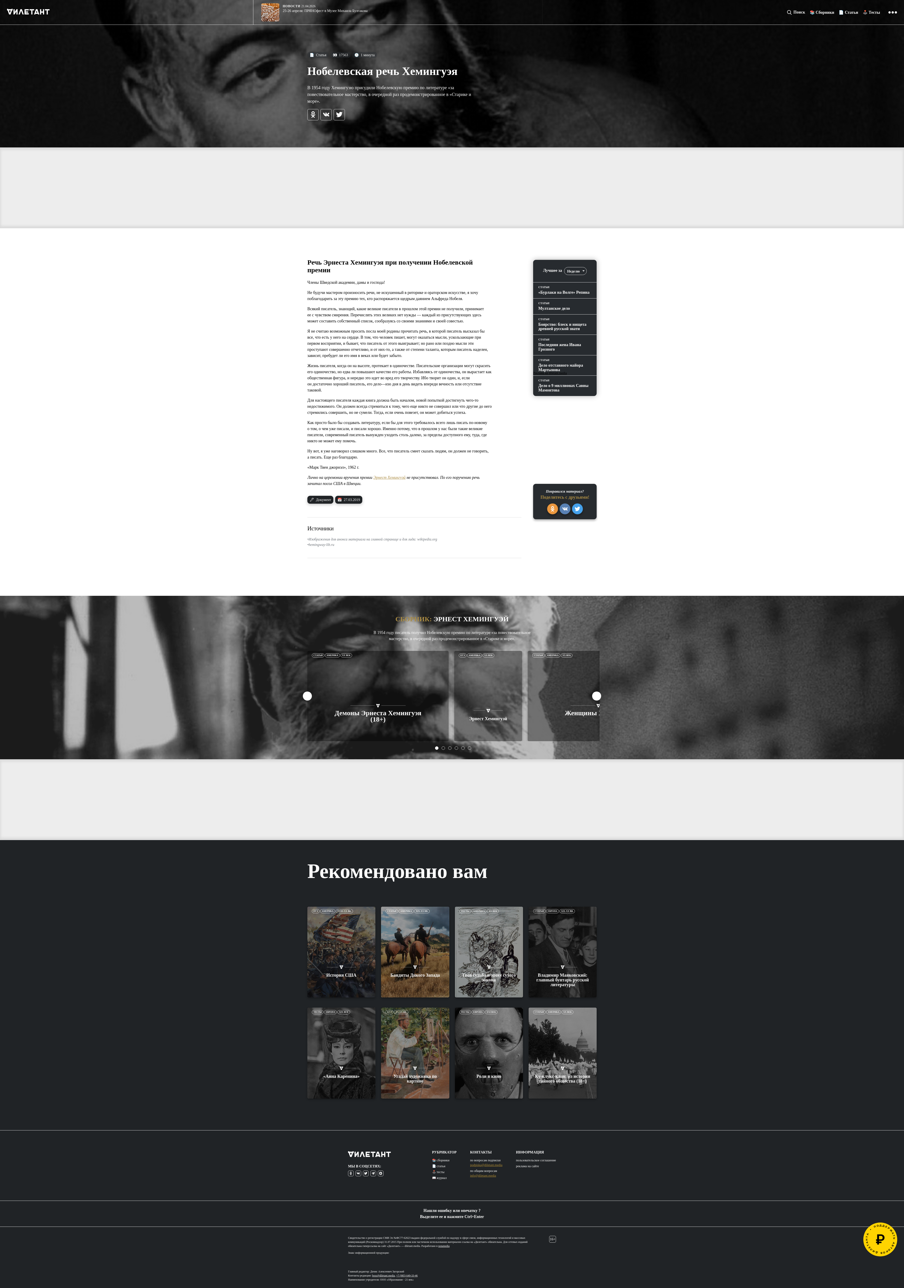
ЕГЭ (462, 655)
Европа (552, 911)
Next (596, 696)
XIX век (343, 1012)
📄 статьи (438, 1166)
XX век (346, 655)
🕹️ (871, 12)
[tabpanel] (378, 696)
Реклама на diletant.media (550, 373)
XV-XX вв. (401, 1012)
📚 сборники (441, 1160)
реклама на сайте (527, 1166)
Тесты (465, 911)
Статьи (318, 655)
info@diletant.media (483, 1175)
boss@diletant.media (383, 1275)
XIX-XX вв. (422, 911)
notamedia (444, 1246)
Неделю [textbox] (573, 271)
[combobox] (575, 271)
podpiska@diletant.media (486, 1165)
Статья (318, 55)
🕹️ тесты (438, 1172)
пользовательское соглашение (536, 1160)
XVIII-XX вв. (344, 911)
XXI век (491, 1012)
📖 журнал (439, 1178)
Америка (332, 655)
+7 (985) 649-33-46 (407, 1275)
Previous (307, 696)
